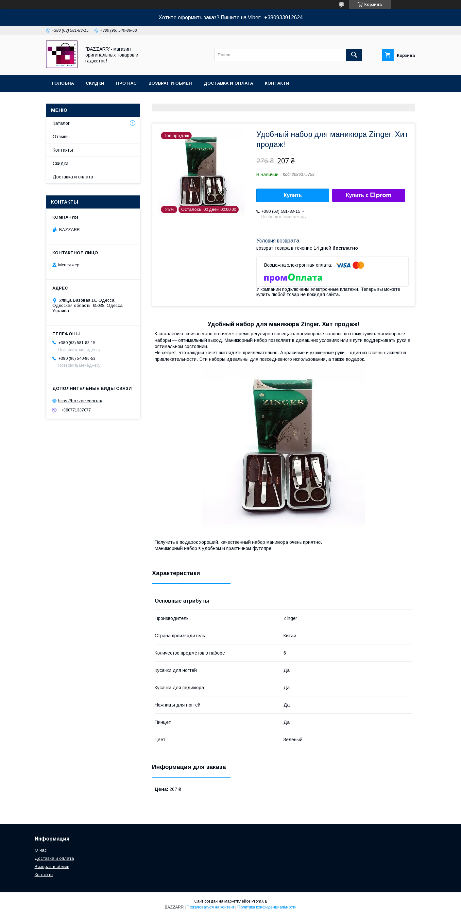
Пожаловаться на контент (210, 907)
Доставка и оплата (228, 83)
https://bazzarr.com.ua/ (80, 400)
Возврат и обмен (170, 83)
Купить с (368, 195)
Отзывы (61, 136)
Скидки (95, 83)
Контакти (277, 83)
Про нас (126, 83)
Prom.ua (259, 901)
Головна (63, 83)
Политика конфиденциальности (267, 907)
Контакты (63, 150)
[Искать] (354, 55)
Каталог (61, 123)
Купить (293, 195)
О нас (41, 850)
